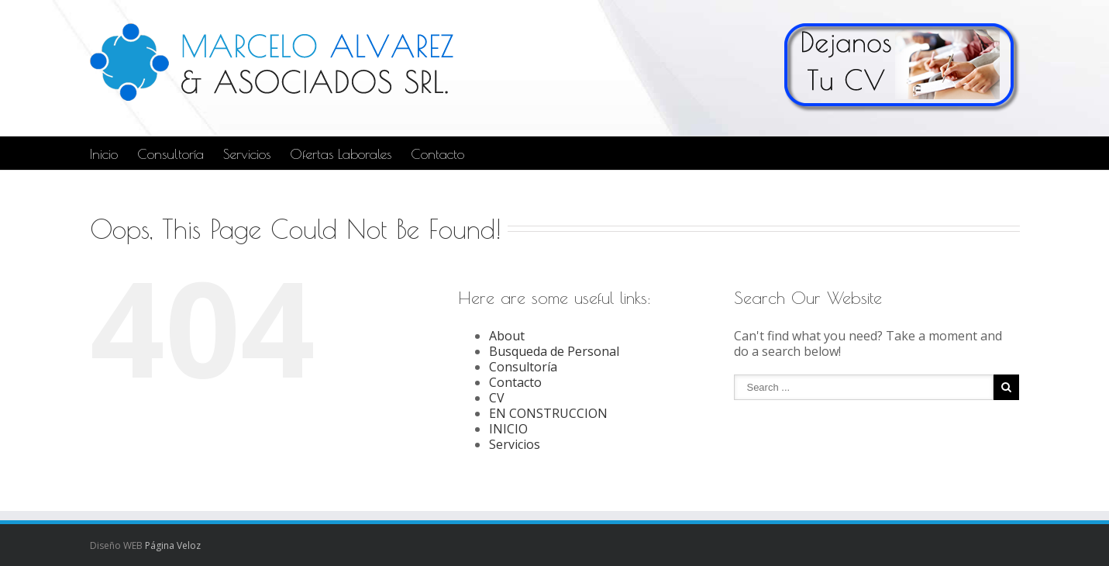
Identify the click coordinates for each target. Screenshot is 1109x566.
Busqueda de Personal (554, 351)
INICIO (508, 428)
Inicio (104, 154)
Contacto (437, 154)
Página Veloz (173, 545)
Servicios (246, 154)
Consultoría (170, 154)
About (507, 335)
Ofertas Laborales (340, 154)
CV (497, 397)
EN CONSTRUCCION (548, 413)
